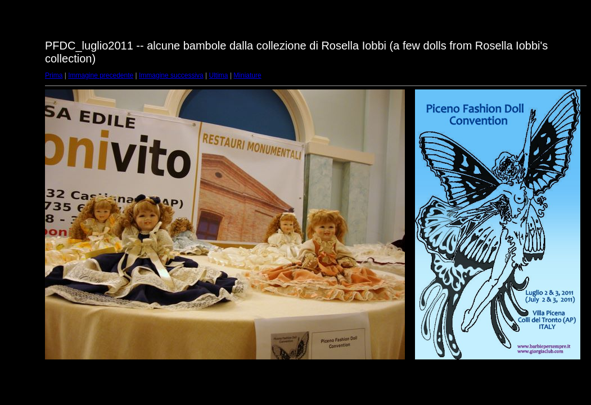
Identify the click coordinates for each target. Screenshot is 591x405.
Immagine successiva (171, 75)
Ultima (218, 75)
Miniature (247, 75)
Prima (53, 75)
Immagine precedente (100, 75)
